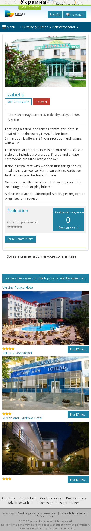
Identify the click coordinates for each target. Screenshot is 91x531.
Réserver (41, 102)
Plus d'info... (78, 349)
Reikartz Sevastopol (17, 353)
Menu (8, 27)
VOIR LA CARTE (30, 7)
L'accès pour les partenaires (59, 503)
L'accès (55, 14)
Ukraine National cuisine (73, 513)
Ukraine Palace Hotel (18, 287)
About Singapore (26, 513)
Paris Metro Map (45, 516)
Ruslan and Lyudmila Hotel (22, 418)
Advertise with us (20, 503)
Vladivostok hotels (47, 513)
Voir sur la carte (18, 102)
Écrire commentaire (20, 239)
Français (75, 14)
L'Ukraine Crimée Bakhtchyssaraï (49, 27)
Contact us (27, 498)
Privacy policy (76, 498)
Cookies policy (51, 498)
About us (8, 498)
